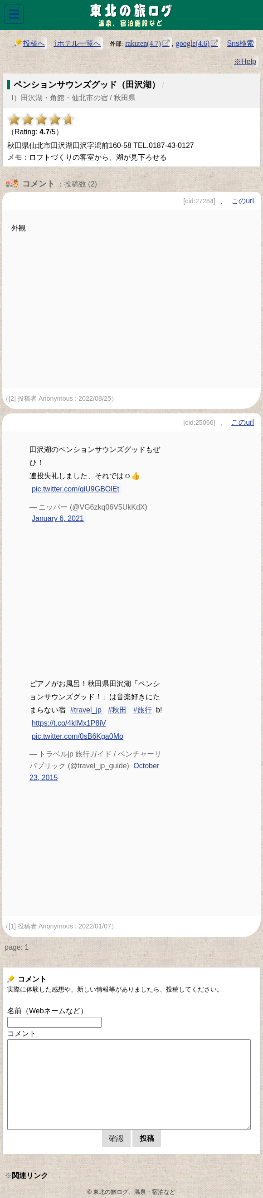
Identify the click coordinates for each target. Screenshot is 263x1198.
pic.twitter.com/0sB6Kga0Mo (77, 736)
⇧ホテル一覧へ (77, 43)
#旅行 (142, 710)
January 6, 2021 (58, 518)
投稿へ (30, 43)
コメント (21, 1033)
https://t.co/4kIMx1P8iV (69, 723)
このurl (242, 201)
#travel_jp (85, 710)
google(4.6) (192, 42)
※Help (245, 61)
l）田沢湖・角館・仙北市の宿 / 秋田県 (74, 98)
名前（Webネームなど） (47, 1011)
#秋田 (117, 710)
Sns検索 (240, 43)
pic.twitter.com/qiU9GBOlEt (75, 489)
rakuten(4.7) (143, 42)
